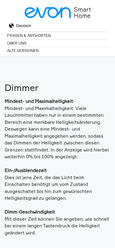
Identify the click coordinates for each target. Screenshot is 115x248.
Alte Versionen (23, 50)
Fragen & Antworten (29, 35)
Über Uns (16, 43)
